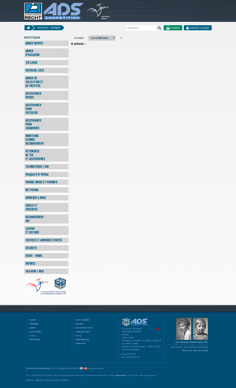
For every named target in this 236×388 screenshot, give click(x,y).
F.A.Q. (79, 336)
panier (32, 328)
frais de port (35, 339)
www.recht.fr (120, 375)
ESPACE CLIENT (197, 28)
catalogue (34, 324)
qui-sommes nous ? (84, 328)
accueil (33, 320)
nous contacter (82, 320)
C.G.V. (33, 336)
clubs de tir (81, 343)
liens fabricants (82, 339)
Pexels (65, 380)
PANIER (173, 28)
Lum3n (55, 380)
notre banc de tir (83, 332)
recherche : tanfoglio (48, 27)
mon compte (35, 332)
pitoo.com (39, 380)
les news (80, 324)
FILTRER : (79, 38)
